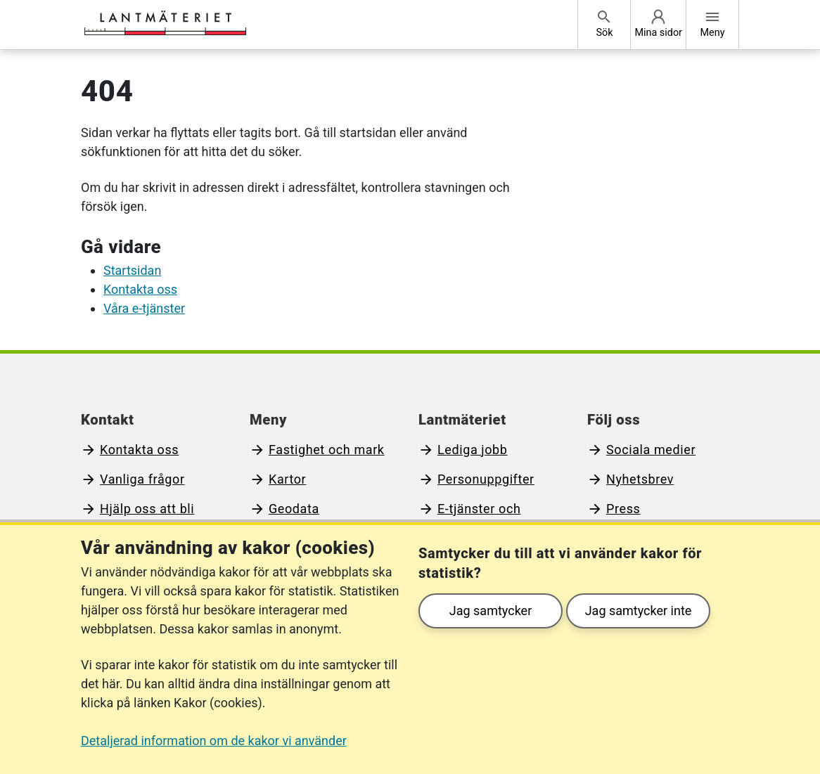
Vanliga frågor (142, 479)
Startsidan (132, 270)
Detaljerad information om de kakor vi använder (214, 740)
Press (623, 508)
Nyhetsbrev (640, 479)
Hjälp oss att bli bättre (137, 518)
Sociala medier (651, 449)
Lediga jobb (472, 449)
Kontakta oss (140, 289)
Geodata (294, 508)
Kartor (287, 479)
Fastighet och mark (327, 449)
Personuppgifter (485, 479)
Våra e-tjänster (144, 308)
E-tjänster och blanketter (469, 518)
